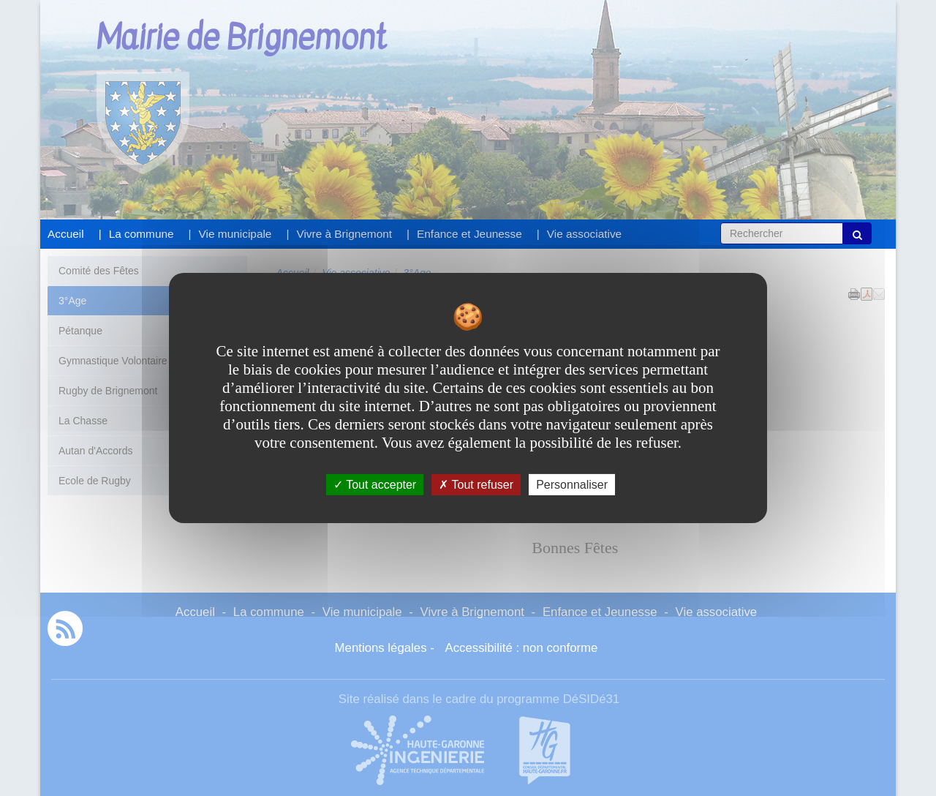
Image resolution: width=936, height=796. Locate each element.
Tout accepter (374, 484)
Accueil (66, 234)
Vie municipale (235, 234)
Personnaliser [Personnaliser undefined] (572, 484)
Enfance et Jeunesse (469, 234)
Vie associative (584, 234)
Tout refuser (476, 484)
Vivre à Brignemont (344, 234)
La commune (141, 234)
